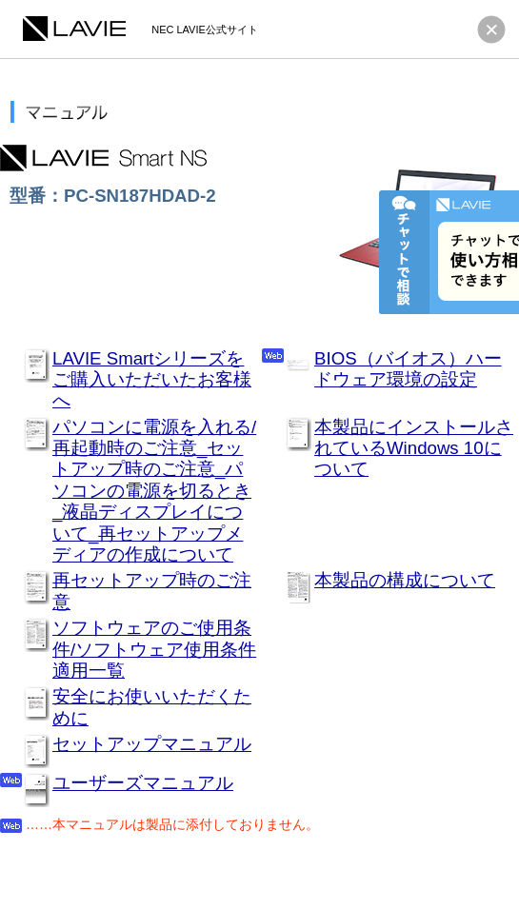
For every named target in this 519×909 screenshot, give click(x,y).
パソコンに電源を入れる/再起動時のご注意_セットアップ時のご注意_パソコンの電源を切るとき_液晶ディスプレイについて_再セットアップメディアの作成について (154, 490)
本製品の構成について (404, 580)
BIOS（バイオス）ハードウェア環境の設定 (408, 368)
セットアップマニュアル (151, 744)
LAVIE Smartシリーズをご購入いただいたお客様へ (151, 379)
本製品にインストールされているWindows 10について (413, 448)
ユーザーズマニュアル (142, 783)
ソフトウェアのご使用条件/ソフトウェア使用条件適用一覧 (154, 649)
